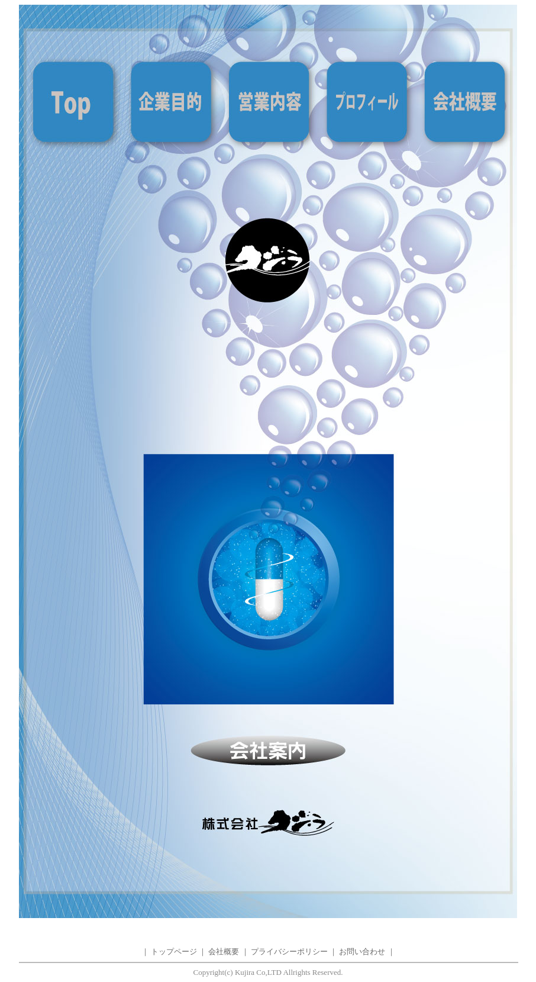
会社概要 (223, 951)
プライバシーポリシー (289, 951)
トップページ (174, 951)
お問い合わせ (362, 951)
